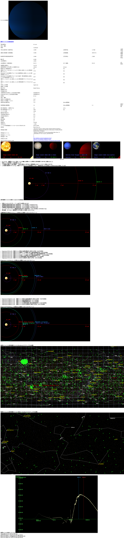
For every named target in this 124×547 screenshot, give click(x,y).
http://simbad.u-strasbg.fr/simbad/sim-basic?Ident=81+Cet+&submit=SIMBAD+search (42, 139)
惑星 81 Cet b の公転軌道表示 (7, 41)
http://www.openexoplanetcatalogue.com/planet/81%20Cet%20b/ (46, 140)
